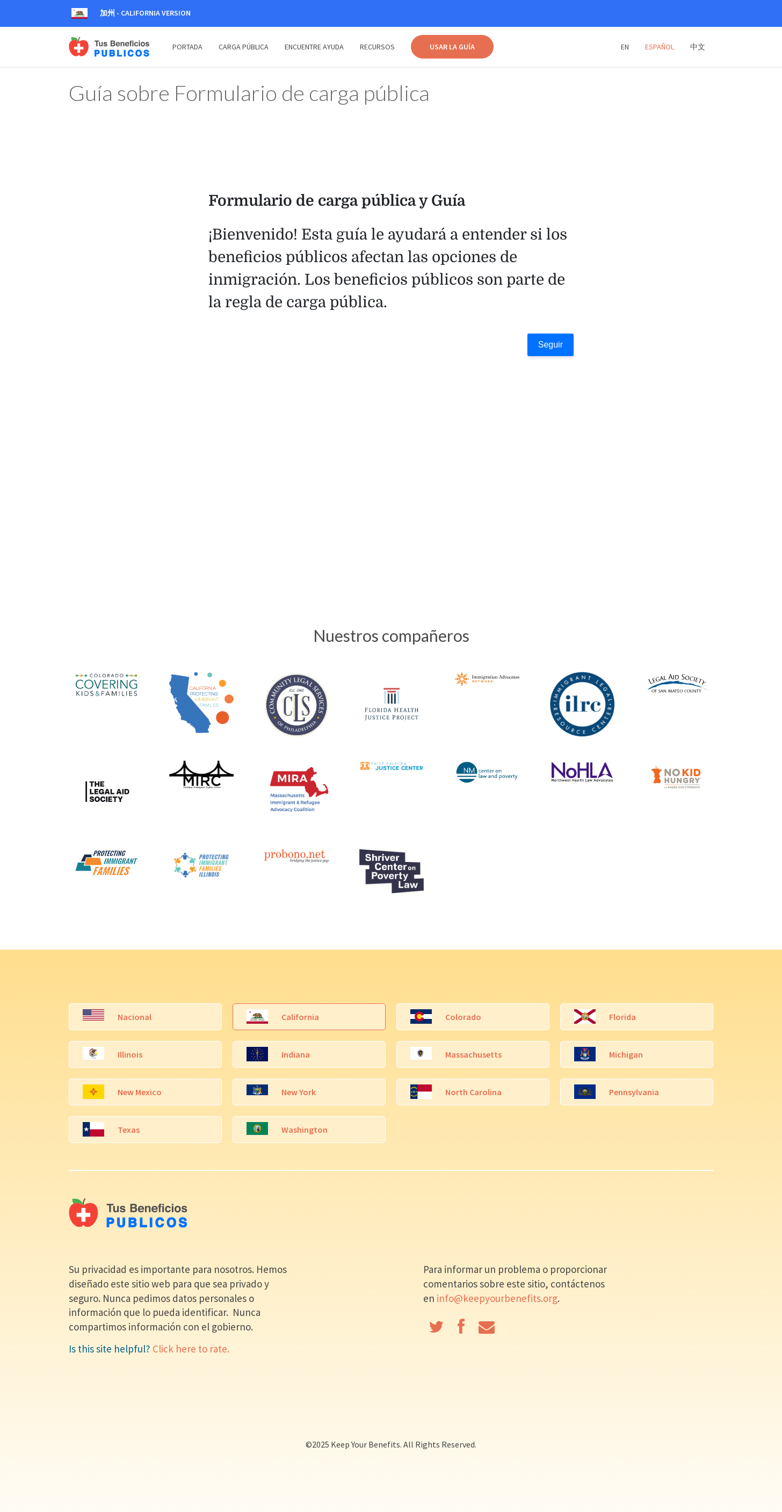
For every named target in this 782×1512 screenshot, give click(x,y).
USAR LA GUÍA (452, 47)
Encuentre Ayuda (314, 47)
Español (659, 47)
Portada (187, 47)
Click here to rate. (191, 1348)
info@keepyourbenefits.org (497, 1298)
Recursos (377, 47)
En (625, 47)
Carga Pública (244, 47)
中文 (697, 47)
